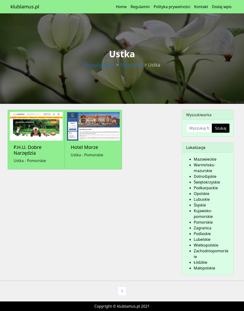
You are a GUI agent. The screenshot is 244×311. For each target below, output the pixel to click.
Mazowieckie (205, 159)
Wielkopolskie (206, 245)
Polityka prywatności (172, 6)
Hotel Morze (84, 147)
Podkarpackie (206, 187)
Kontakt (201, 6)
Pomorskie (131, 65)
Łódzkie (200, 262)
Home (121, 6)
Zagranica (202, 228)
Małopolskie (204, 268)
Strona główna (99, 65)
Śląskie (200, 205)
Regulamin (140, 6)
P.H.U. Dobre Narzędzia (28, 150)
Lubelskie (202, 239)
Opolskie (201, 193)
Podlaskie (202, 233)
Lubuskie (202, 199)
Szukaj (220, 128)
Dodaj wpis (222, 6)
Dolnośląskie (205, 176)
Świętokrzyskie (207, 182)
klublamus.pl (24, 6)
